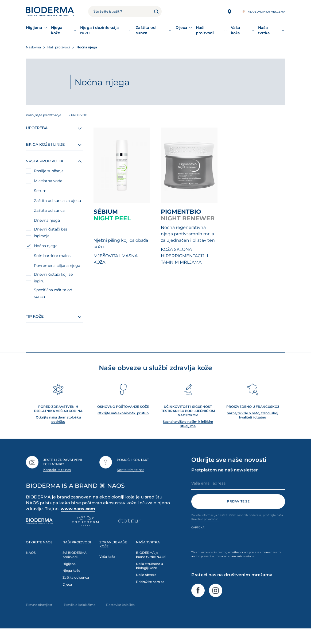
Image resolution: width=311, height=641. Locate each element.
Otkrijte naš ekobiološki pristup (123, 421)
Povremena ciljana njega (57, 265)
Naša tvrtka (264, 30)
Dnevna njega (47, 220)
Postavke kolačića (120, 613)
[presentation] (232, 548)
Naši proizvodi (205, 30)
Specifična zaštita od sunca (53, 293)
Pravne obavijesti (39, 613)
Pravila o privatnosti (205, 527)
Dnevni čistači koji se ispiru (53, 277)
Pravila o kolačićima (79, 613)
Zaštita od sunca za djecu (57, 200)
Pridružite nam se (150, 590)
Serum (40, 190)
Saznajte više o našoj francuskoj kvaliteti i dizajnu (252, 423)
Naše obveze (146, 583)
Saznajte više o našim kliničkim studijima (188, 432)
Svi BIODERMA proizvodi (75, 563)
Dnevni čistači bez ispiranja (50, 232)
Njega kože (57, 30)
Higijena (34, 27)
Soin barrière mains (52, 255)
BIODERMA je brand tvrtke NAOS (151, 563)
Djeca (181, 27)
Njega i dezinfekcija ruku (99, 30)
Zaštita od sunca (146, 30)
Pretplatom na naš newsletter (224, 478)
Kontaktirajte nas (57, 478)
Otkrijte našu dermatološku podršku (58, 428)
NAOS (31, 561)
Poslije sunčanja (49, 170)
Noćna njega (45, 245)
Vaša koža (235, 30)
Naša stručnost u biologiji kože (149, 574)
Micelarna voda (48, 180)
